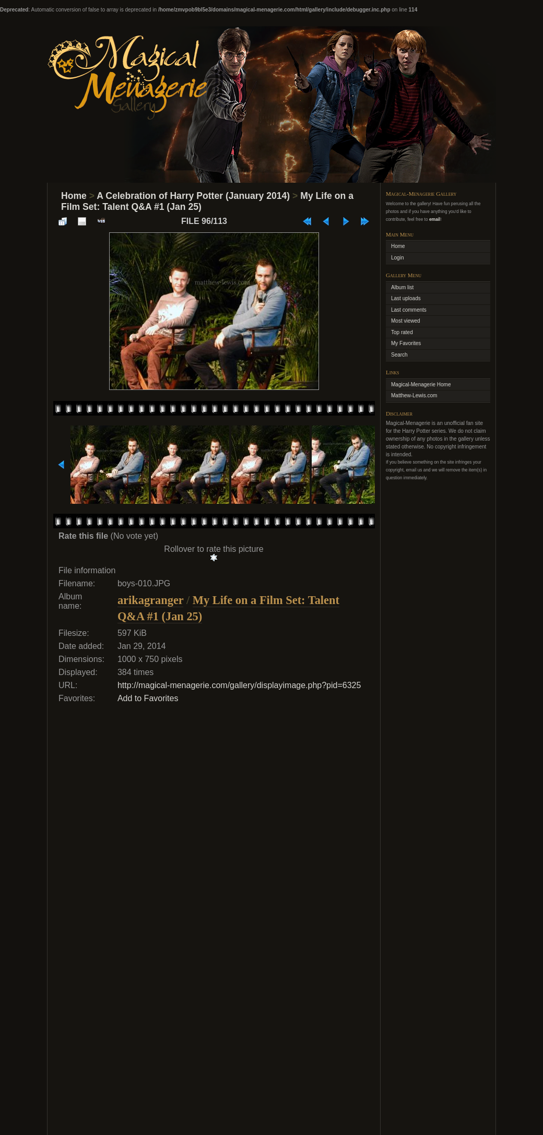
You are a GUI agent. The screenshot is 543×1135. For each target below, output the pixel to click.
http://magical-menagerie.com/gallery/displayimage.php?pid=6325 (239, 685)
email (434, 219)
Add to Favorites (148, 698)
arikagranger (150, 600)
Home (74, 196)
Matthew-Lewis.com (414, 395)
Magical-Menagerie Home (421, 384)
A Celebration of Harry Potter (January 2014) (193, 196)
